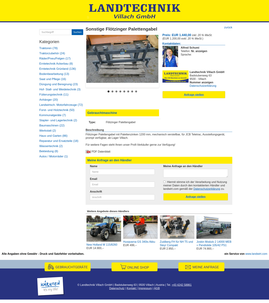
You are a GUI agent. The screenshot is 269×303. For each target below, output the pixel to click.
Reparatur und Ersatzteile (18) (58, 141)
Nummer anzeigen (201, 82)
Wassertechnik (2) (51, 146)
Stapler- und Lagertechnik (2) (58, 120)
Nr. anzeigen (199, 51)
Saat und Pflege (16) (52, 79)
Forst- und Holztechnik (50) (56, 110)
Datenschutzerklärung (203, 85)
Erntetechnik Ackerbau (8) (56, 63)
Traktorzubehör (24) (52, 53)
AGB (157, 288)
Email (93, 178)
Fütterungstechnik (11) (53, 94)
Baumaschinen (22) (52, 125)
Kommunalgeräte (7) (52, 115)
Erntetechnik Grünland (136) (57, 68)
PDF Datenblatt (101, 151)
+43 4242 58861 (182, 284)
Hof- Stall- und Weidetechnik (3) (60, 89)
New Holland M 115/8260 (101, 244)
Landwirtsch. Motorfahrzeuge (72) (61, 104)
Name (93, 166)
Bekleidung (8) (48, 151)
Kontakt (132, 288)
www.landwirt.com (256, 253)
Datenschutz (117, 288)
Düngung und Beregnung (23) (58, 84)
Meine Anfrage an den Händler (183, 166)
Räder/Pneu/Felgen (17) (55, 58)
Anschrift (96, 191)
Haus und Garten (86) (53, 135)
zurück (228, 27)
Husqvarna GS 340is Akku (139, 241)
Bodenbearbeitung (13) (54, 74)
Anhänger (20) (48, 99)
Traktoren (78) (48, 48)
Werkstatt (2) (47, 130)
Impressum (145, 288)
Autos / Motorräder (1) (53, 156)
